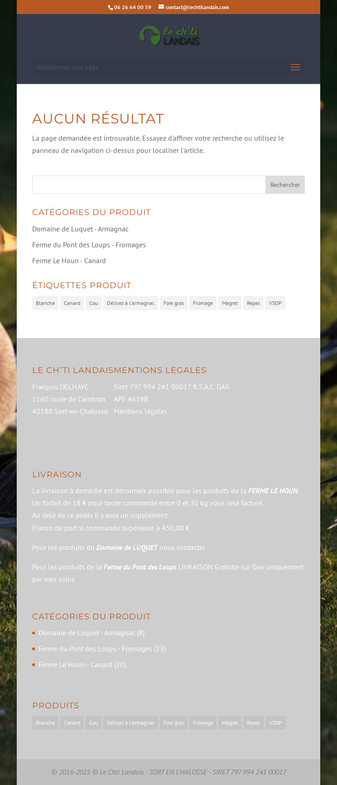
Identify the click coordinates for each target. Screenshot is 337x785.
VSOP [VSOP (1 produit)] (275, 302)
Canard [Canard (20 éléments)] (72, 722)
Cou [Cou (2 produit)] (93, 302)
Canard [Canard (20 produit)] (72, 302)
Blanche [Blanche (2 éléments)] (45, 722)
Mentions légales (140, 411)
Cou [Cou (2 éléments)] (93, 722)
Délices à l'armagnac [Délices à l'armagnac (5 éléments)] (130, 722)
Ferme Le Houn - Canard (69, 260)
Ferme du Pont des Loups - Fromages (89, 244)
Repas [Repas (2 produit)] (253, 302)
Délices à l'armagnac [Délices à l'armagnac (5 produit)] (130, 302)
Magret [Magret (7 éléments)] (230, 722)
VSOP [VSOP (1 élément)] (275, 722)
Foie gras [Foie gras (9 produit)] (174, 302)
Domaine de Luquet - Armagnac (80, 228)
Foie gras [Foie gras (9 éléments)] (174, 722)
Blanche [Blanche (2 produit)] (45, 302)
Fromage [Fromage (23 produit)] (203, 302)
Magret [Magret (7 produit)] (230, 302)
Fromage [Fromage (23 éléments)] (203, 722)
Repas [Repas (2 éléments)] (253, 722)
